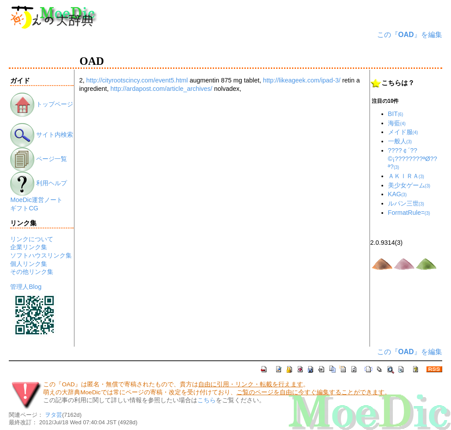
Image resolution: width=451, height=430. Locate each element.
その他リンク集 (31, 271)
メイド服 (403, 131)
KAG (397, 194)
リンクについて (31, 239)
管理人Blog (25, 286)
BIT (395, 113)
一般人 (400, 141)
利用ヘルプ (38, 183)
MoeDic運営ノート (36, 199)
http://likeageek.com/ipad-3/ (301, 80)
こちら (206, 400)
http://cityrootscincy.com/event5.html (137, 80)
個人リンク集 (28, 263)
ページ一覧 (38, 158)
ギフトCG (24, 208)
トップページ (41, 104)
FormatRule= (409, 212)
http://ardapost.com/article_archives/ (161, 88)
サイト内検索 (41, 134)
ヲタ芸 (53, 414)
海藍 (397, 123)
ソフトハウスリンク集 (41, 255)
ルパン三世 (406, 203)
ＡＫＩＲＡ (406, 175)
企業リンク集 (28, 247)
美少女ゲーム (409, 185)
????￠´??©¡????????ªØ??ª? (412, 158)
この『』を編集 (409, 34)
